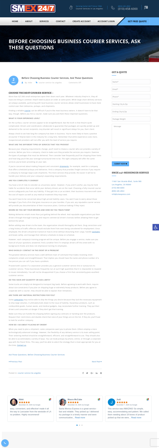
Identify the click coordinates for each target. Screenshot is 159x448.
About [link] (28, 20)
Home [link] (15, 20)
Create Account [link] (82, 20)
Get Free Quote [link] (137, 20)
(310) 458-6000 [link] (128, 9)
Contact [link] (60, 20)
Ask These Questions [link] (18, 354)
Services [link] (44, 20)
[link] (156, 227)
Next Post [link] (97, 361)
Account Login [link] (106, 20)
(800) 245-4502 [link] (124, 6)
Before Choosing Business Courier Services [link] (46, 354)
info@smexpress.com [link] (121, 194)
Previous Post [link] (15, 361)
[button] (77, 424)
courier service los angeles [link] (50, 82)
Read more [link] (80, 417)
